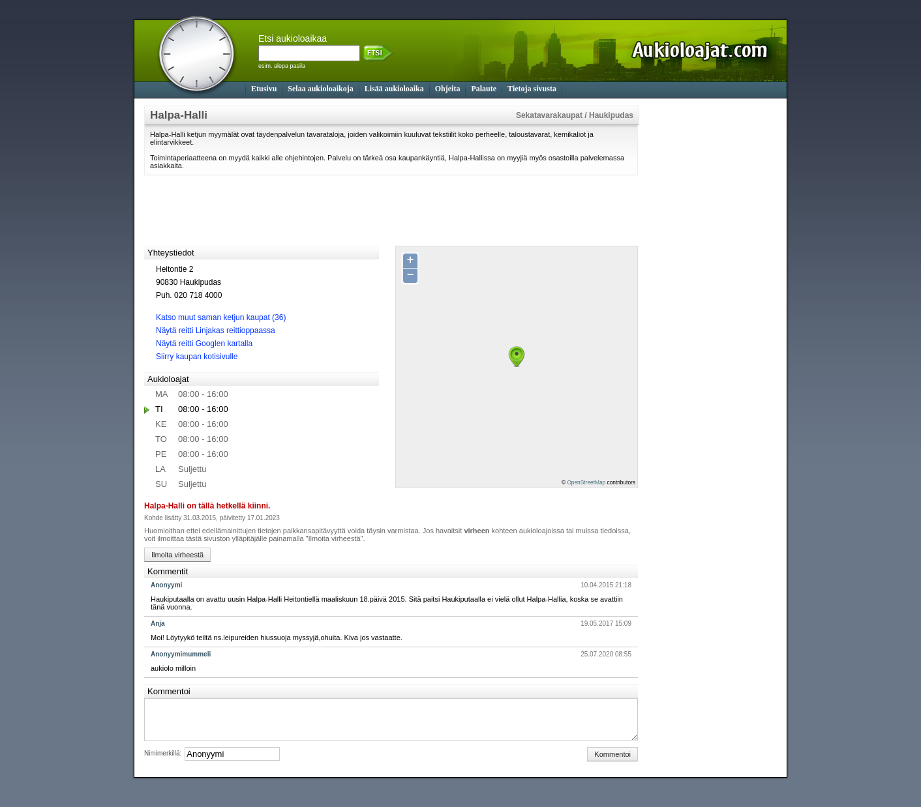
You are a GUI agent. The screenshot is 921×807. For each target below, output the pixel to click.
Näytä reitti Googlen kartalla (204, 343)
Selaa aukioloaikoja (320, 88)
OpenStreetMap (586, 482)
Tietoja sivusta (531, 88)
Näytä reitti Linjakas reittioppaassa (215, 330)
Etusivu (264, 88)
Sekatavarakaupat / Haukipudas (574, 115)
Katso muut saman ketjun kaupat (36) (221, 317)
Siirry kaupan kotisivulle (196, 356)
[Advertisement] (702, 301)
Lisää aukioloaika (394, 88)
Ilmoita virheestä (177, 555)
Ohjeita (447, 88)
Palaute (483, 88)
